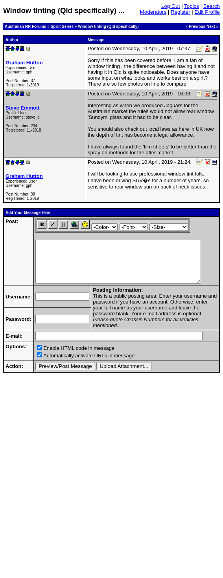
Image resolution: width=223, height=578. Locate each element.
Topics (191, 6)
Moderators (153, 12)
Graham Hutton (24, 63)
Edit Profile (207, 12)
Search (211, 6)
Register (180, 12)
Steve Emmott (23, 108)
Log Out (170, 6)
